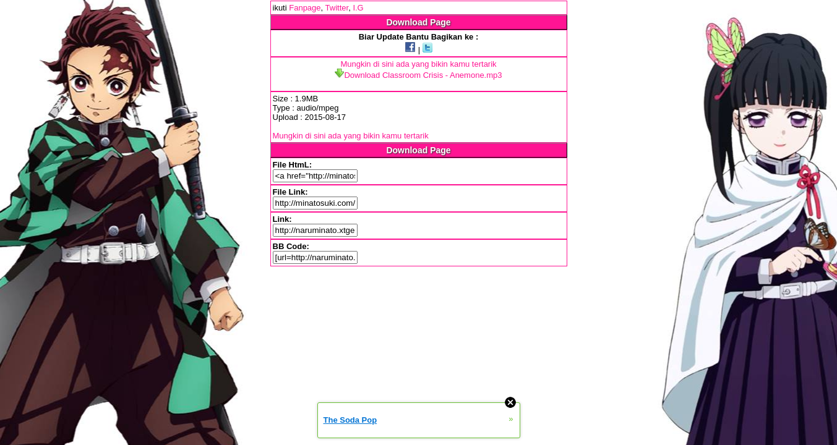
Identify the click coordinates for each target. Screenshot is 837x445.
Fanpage (304, 7)
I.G (358, 7)
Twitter (337, 7)
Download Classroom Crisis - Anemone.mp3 (418, 75)
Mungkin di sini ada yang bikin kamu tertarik (418, 64)
